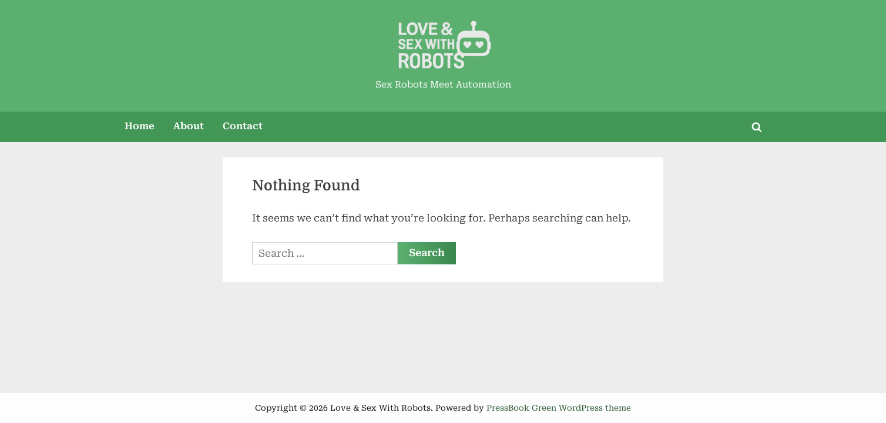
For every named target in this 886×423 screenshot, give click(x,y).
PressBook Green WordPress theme (558, 407)
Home (140, 126)
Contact (243, 126)
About (188, 126)
